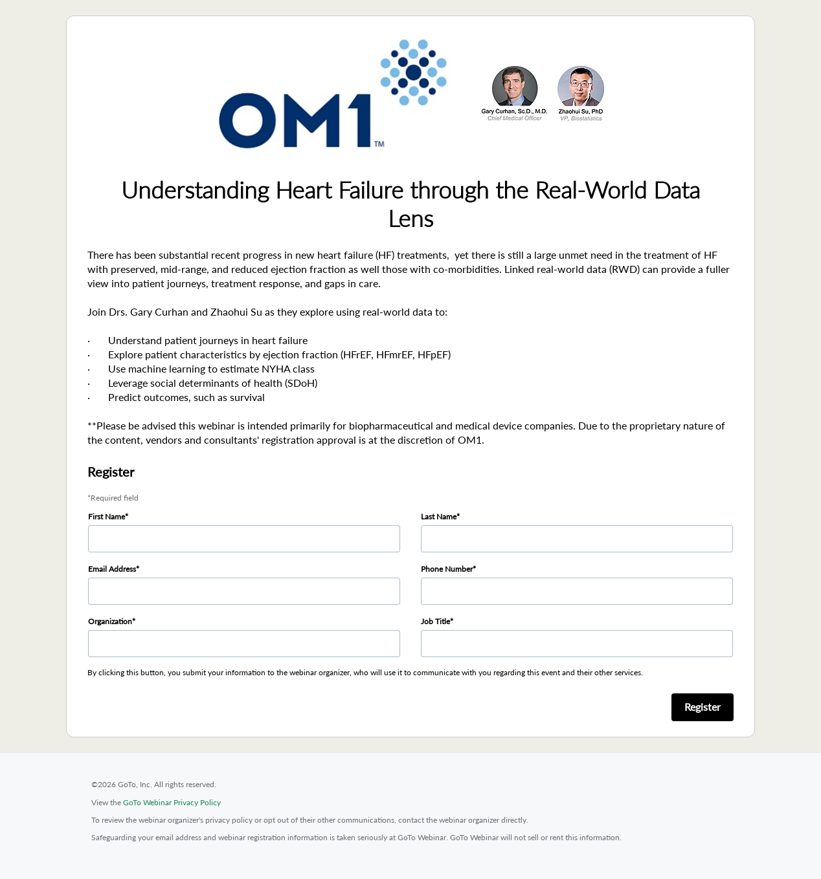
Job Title (435, 621)
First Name (106, 516)
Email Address (112, 569)
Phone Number (447, 569)
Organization (110, 621)
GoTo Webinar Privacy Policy (172, 802)
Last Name (438, 516)
